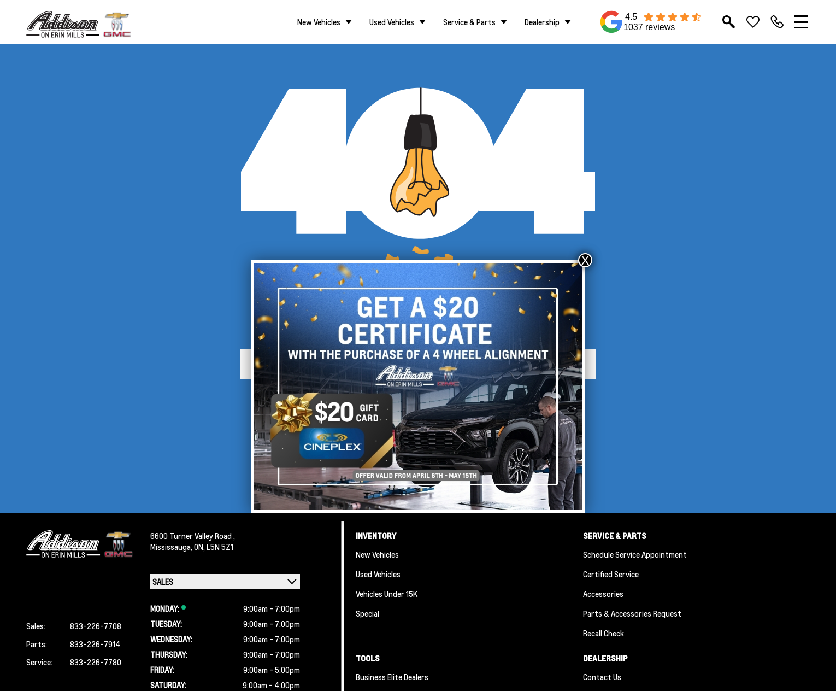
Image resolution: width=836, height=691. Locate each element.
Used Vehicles (391, 22)
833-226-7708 (95, 626)
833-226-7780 (95, 662)
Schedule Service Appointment (635, 554)
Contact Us (602, 677)
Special (367, 613)
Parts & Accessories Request (632, 613)
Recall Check (603, 633)
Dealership (542, 22)
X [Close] (585, 260)
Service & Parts (469, 22)
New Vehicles (318, 22)
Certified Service (611, 574)
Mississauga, (172, 547)
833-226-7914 (95, 644)
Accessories (603, 594)
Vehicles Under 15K (386, 594)
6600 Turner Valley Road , (192, 536)
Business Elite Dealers (392, 677)
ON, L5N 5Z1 (213, 547)
